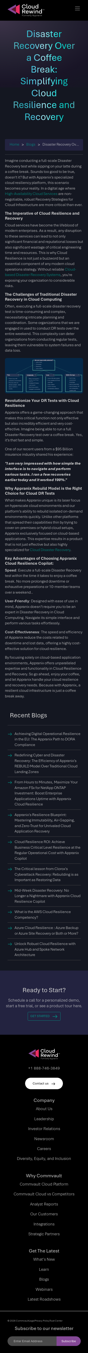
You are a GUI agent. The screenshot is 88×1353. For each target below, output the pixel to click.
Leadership (44, 1118)
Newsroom (44, 1138)
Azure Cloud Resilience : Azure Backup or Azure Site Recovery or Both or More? (46, 930)
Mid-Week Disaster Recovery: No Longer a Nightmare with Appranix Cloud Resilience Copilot (47, 896)
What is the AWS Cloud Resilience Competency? (43, 914)
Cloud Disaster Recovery (50, 549)
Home (14, 144)
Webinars (44, 1289)
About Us (44, 1108)
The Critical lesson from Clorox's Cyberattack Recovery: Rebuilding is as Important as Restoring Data (46, 874)
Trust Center (56, 1320)
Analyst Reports (44, 1204)
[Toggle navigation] (77, 8)
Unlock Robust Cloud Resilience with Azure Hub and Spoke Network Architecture (45, 949)
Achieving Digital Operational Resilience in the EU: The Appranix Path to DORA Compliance (47, 739)
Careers (44, 1148)
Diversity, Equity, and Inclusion (44, 1158)
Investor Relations (44, 1128)
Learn (44, 1269)
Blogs (30, 144)
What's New (44, 1259)
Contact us (44, 1083)
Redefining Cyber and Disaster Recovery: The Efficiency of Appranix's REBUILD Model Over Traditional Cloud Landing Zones (46, 763)
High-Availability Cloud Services (31, 193)
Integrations (44, 1224)
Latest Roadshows (44, 1299)
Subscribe (68, 1341)
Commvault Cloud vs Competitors (44, 1194)
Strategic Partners (44, 1233)
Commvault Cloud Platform (44, 1184)
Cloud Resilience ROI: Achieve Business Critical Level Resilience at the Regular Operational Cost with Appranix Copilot (47, 850)
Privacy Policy (42, 1320)
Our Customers (44, 1214)
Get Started (44, 1016)
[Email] (32, 1341)
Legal (32, 1320)
